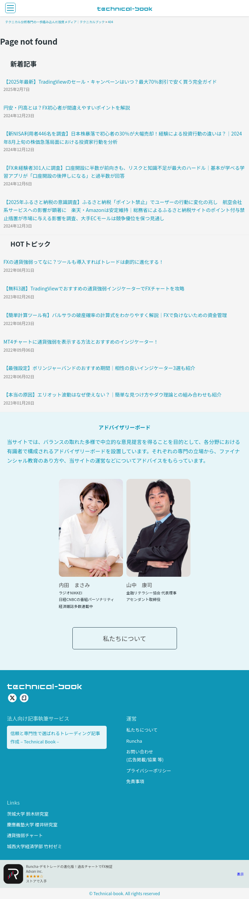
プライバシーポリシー (148, 770)
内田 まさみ (74, 584)
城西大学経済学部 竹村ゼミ (34, 846)
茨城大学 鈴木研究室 (27, 813)
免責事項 (135, 781)
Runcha (134, 741)
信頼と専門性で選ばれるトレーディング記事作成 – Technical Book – (55, 737)
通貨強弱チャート (25, 835)
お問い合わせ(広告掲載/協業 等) (145, 755)
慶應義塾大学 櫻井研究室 (32, 824)
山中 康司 (139, 584)
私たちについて (124, 638)
